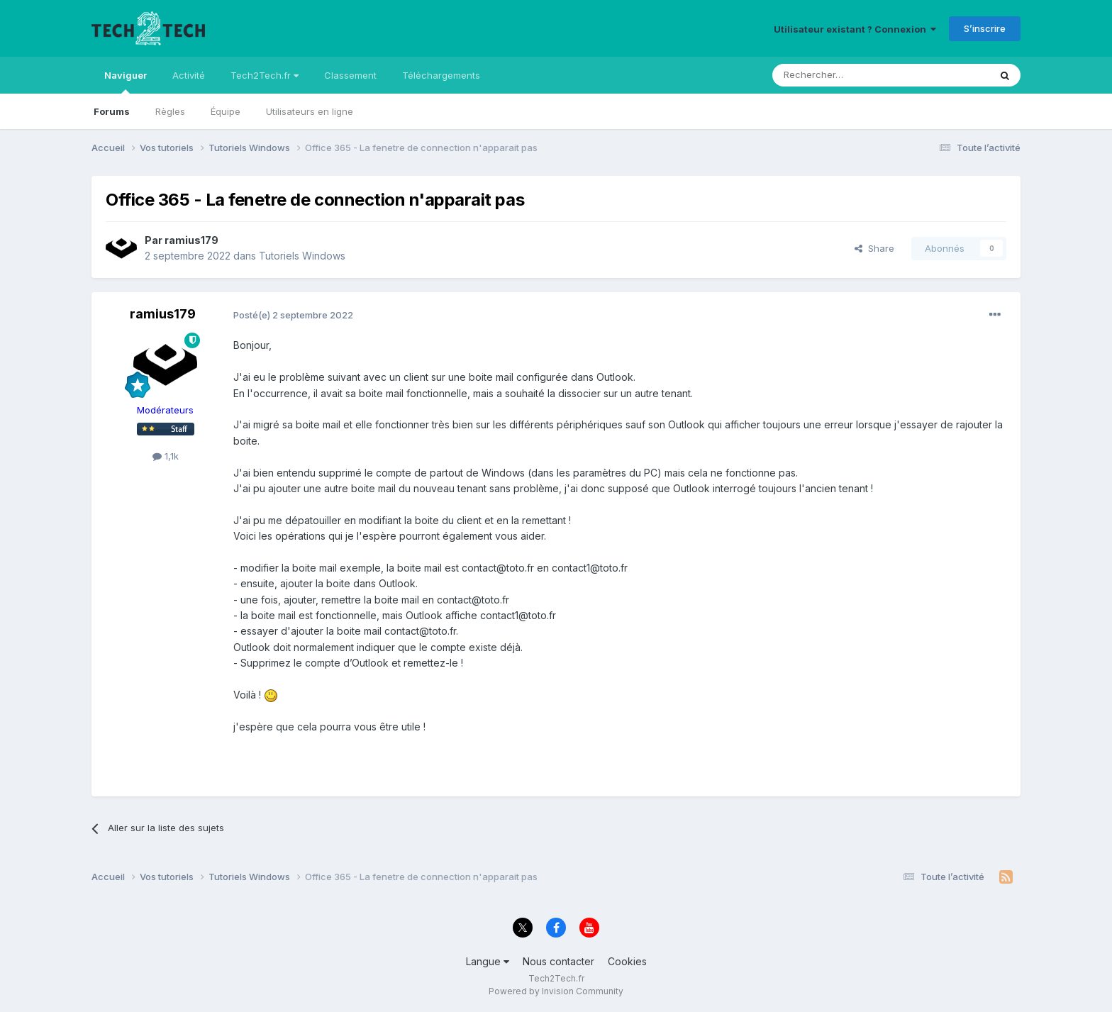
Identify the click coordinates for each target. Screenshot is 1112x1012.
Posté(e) (293, 315)
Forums (112, 111)
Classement (350, 75)
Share (874, 248)
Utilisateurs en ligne (309, 111)
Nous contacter (558, 961)
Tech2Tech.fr (264, 75)
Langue (487, 961)
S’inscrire (985, 28)
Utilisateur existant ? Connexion (855, 29)
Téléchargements (441, 75)
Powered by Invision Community (556, 991)
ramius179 (191, 240)
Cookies (627, 961)
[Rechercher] (849, 75)
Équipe (225, 111)
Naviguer (125, 81)
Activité (188, 75)
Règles (170, 111)
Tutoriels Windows (302, 256)
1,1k (165, 456)
